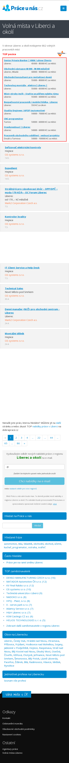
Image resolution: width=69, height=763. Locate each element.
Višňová (17, 655)
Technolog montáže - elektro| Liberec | (25, 85)
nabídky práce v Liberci (45, 426)
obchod (49, 543)
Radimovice (35, 662)
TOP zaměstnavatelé (17, 571)
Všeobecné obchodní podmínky (18, 729)
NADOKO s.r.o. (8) (16, 597)
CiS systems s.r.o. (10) (18, 589)
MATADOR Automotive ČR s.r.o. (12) (26, 581)
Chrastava (53, 640)
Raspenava (45, 647)
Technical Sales (14, 288)
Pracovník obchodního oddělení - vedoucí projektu (31, 135)
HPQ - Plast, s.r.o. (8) (18, 600)
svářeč (42, 547)
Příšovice (9, 644)
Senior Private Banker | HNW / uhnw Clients (27, 60)
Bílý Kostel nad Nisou (23, 651)
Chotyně (27, 655)
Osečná (56, 651)
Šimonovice (20, 658)
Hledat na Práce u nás (18, 516)
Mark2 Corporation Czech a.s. (21, 203)
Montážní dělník (14, 333)
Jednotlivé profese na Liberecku (24, 674)
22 (38, 437)
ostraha (32, 547)
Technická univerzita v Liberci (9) (24, 593)
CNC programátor (13, 118)
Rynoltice (9, 665)
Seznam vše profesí (15, 680)
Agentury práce (10, 749)
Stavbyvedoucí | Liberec (17, 127)
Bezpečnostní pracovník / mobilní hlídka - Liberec (31, 102)
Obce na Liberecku (16, 634)
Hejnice (33, 647)
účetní (57, 543)
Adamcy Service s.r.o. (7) (19, 608)
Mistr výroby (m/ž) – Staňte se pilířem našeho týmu (31, 93)
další (58, 422)
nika (20, 543)
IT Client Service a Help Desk (22, 267)
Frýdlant (19, 644)
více (55, 504)
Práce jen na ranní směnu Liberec (24, 562)
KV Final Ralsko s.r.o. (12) (20, 585)
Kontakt (6, 718)
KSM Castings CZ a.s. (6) (19, 616)
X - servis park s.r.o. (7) (19, 604)
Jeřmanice (39, 655)
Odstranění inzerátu (12, 723)
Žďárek (19, 662)
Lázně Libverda (49, 658)
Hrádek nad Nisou (37, 640)
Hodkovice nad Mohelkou (40, 644)
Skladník (28, 543)
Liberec (8, 640)
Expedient (11, 168)
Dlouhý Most (43, 651)
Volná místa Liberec (12, 752)
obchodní (39, 543)
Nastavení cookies (11, 734)
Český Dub (19, 640)
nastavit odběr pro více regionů (23, 488)
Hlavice (47, 662)
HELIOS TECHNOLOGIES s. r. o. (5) (25, 620)
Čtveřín (8, 655)
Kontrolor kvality (15, 216)
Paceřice (9, 662)
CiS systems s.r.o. (14, 154)
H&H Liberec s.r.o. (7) (18, 612)
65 (5, 443)
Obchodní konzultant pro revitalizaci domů (28, 77)
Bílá (26, 662)
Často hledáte (13, 556)
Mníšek (56, 662)
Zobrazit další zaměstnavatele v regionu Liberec (33, 625)
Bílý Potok (33, 658)
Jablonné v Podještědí (16, 647)
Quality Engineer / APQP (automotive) (24, 110)
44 (51, 437)
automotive (10, 543)
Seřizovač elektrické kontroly (23, 147)
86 (18, 443)
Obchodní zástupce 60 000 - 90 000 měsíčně (27, 68)
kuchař (7, 547)
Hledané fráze (13, 537)
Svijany (59, 644)
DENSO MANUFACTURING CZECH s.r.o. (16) (30, 577)
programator (19, 547)
